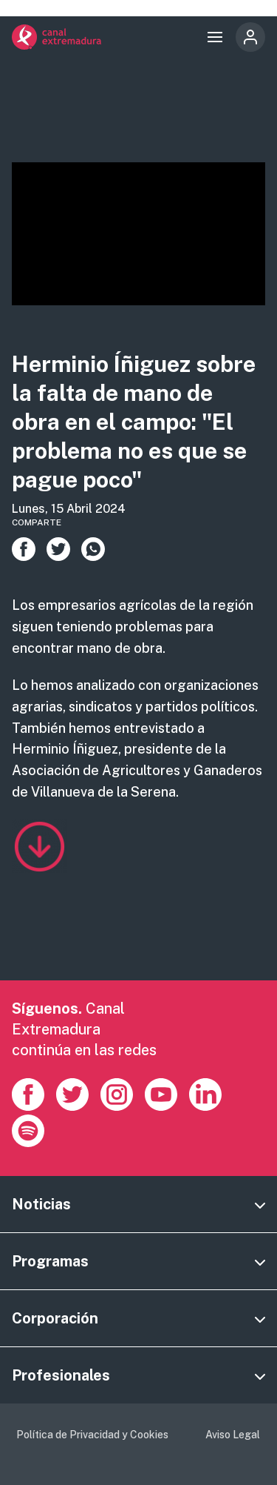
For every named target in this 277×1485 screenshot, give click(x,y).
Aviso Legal (232, 1435)
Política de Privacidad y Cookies (92, 1435)
